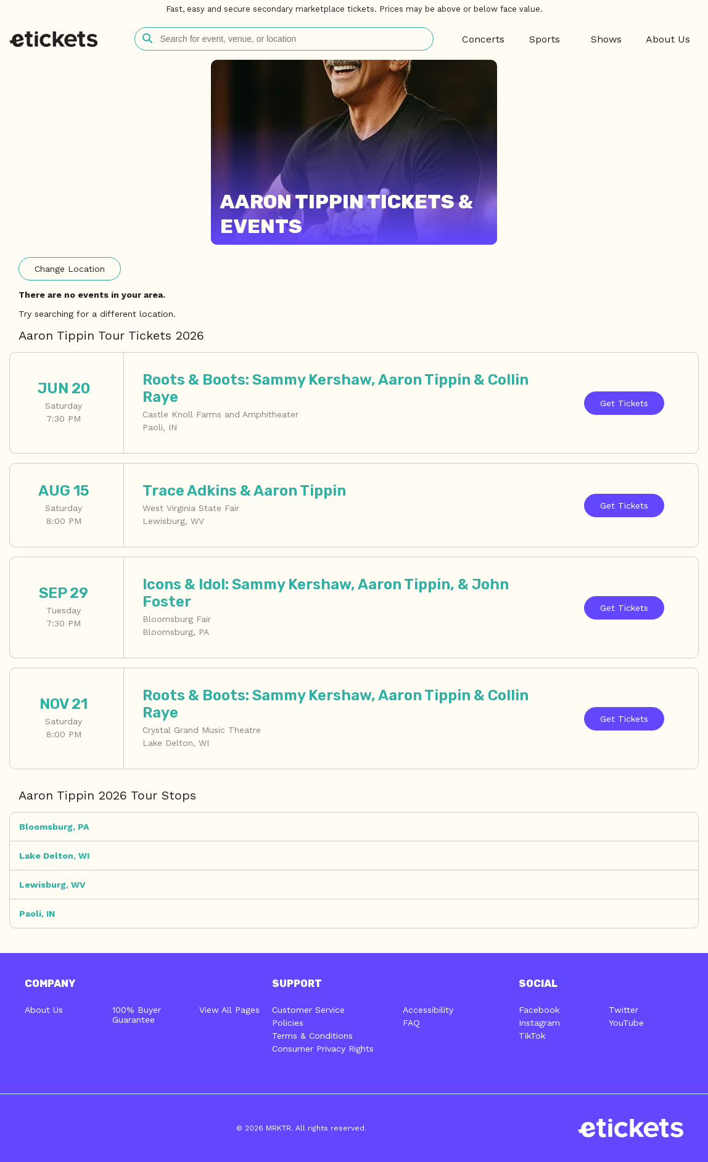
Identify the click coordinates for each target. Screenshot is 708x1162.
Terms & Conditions (312, 1036)
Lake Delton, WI (54, 856)
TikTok (532, 1036)
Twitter (623, 1010)
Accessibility (428, 1010)
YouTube (626, 1023)
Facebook (539, 1010)
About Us (44, 1010)
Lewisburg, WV (52, 885)
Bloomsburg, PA (54, 827)
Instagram (539, 1023)
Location (70, 269)
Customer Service (308, 1010)
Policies (287, 1023)
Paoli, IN (37, 914)
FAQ (411, 1023)
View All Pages (229, 1010)
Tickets (624, 403)
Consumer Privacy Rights (323, 1049)
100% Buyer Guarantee (136, 1015)
